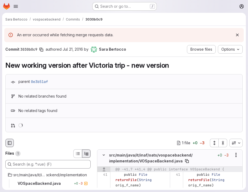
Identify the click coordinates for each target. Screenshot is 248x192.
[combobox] (236, 143)
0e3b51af (39, 81)
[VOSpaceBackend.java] (48, 183)
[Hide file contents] (104, 155)
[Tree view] (86, 153)
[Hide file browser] (9, 143)
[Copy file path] (187, 161)
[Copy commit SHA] (41, 49)
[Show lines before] (103, 169)
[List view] (77, 153)
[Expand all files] (214, 143)
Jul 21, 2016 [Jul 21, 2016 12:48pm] (73, 49)
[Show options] (236, 155)
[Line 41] (103, 174)
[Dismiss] (237, 35)
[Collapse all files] (223, 143)
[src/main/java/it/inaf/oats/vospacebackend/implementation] (48, 175)
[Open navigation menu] (15, 6)
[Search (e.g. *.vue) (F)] (48, 164)
